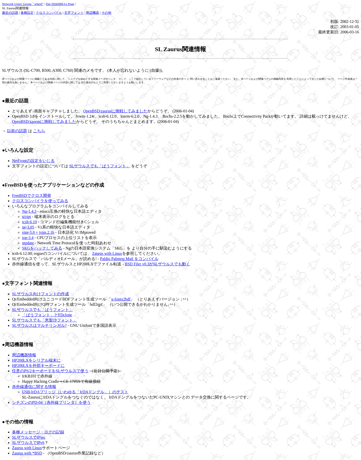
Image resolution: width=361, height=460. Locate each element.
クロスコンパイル (49, 13)
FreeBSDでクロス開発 (31, 195)
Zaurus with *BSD (27, 453)
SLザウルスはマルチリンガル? (39, 325)
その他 (106, 13)
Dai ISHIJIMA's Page (60, 4)
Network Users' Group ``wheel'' (22, 4)
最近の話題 (10, 13)
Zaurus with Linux (107, 253)
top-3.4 (28, 238)
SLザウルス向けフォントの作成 (40, 294)
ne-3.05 (28, 227)
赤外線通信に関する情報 (34, 387)
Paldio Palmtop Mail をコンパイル (129, 259)
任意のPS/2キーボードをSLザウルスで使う (50, 371)
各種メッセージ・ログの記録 (38, 432)
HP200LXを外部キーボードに (38, 365)
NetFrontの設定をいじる (33, 161)
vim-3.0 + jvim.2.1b (38, 232)
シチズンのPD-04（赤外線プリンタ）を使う (51, 402)
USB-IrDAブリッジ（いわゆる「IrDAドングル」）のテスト (75, 392)
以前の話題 (17, 131)
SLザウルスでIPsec (28, 437)
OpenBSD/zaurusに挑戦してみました (115, 111)
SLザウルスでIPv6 (28, 442)
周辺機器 (92, 13)
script (26, 216)
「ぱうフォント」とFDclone (47, 315)
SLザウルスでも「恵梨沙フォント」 (44, 320)
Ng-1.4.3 (29, 211)
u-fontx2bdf (120, 299)
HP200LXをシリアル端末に (36, 360)
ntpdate (28, 243)
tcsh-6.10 (29, 222)
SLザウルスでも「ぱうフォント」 (99, 166)
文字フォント (74, 13)
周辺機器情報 (24, 355)
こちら (39, 131)
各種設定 (27, 13)
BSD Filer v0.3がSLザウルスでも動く (157, 264)
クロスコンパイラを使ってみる (40, 201)
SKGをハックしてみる (42, 248)
